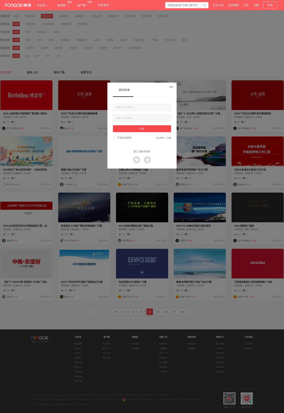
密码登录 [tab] (124, 89)
